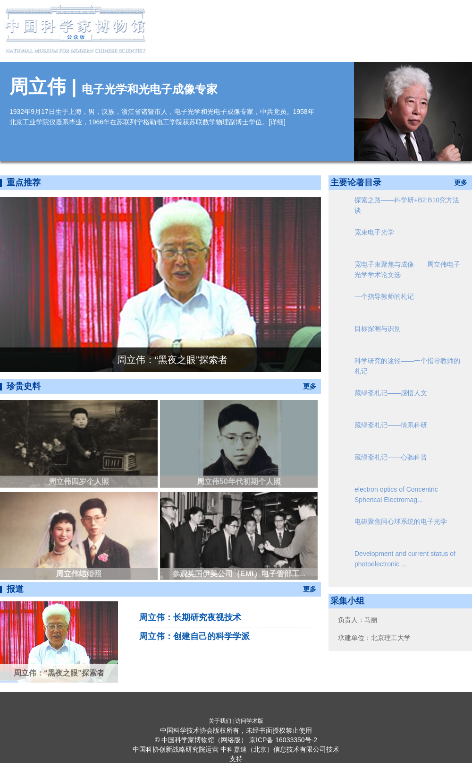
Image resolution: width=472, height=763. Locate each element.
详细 (277, 122)
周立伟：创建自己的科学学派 (194, 636)
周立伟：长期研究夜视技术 (190, 617)
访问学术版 (249, 721)
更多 (309, 386)
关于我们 (220, 721)
